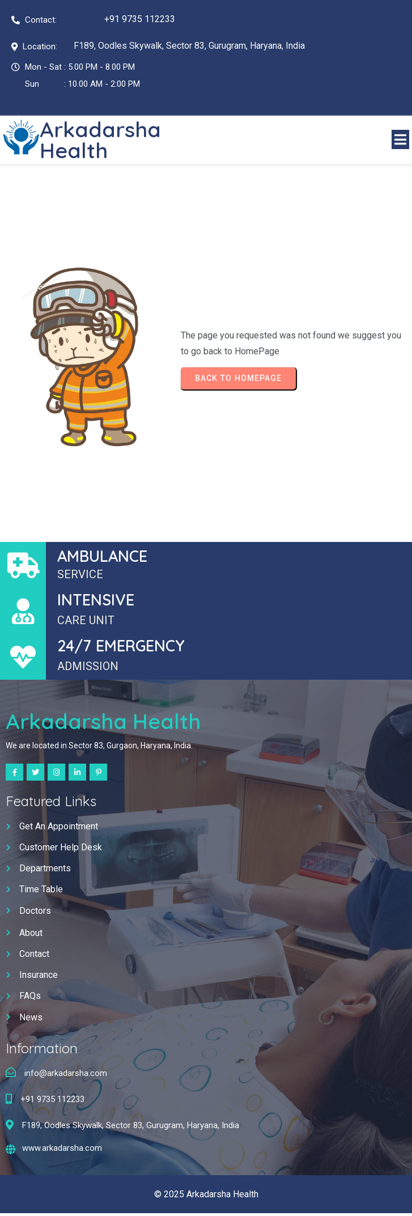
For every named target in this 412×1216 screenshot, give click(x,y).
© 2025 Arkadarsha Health (206, 1196)
